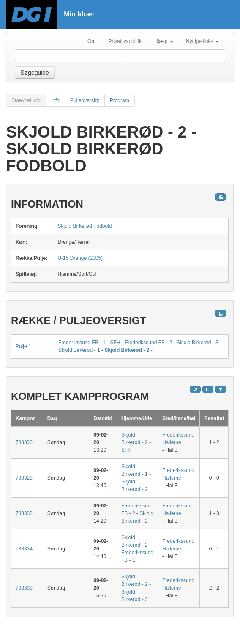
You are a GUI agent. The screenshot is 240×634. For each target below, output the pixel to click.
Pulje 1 (23, 346)
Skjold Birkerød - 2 (126, 350)
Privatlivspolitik (125, 41)
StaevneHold (26, 100)
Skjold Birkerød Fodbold (84, 226)
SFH (115, 342)
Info (55, 100)
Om (91, 41)
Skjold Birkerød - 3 (197, 342)
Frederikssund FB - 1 (82, 342)
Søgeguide (34, 72)
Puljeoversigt (84, 100)
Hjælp (163, 41)
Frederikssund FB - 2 (148, 342)
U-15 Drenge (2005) (80, 258)
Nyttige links (202, 41)
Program (119, 100)
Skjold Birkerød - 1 (79, 350)
